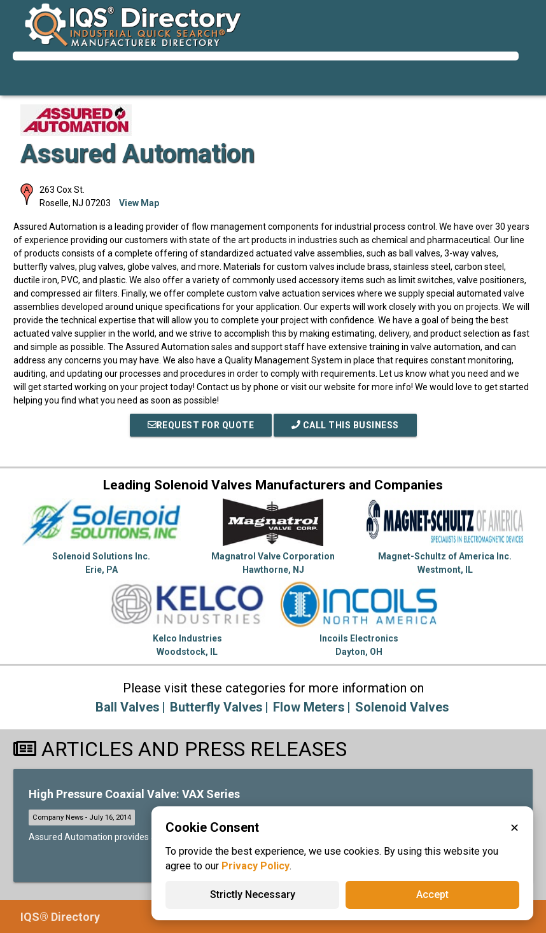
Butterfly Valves (216, 707)
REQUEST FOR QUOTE (201, 425)
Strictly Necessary (252, 894)
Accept (432, 894)
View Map (139, 203)
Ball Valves (127, 707)
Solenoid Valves (402, 707)
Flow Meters (309, 707)
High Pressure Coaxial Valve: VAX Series (134, 794)
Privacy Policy (255, 866)
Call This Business (345, 425)
